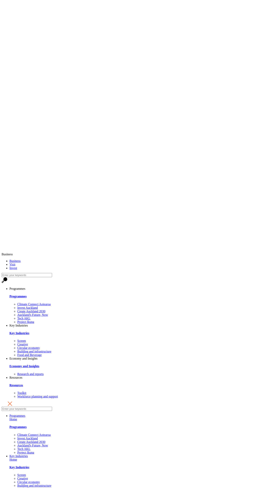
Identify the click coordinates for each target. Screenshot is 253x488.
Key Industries (18, 325)
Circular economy (28, 348)
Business (7, 254)
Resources (15, 377)
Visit (12, 264)
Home (13, 419)
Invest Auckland (27, 307)
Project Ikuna (25, 322)
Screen (21, 340)
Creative (22, 344)
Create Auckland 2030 (31, 311)
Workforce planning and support (37, 396)
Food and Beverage (29, 355)
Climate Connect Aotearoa (34, 304)
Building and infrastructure (34, 351)
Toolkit (21, 393)
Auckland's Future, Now (32, 314)
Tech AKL (23, 318)
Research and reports (30, 374)
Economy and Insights (23, 358)
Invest (13, 268)
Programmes (17, 288)
